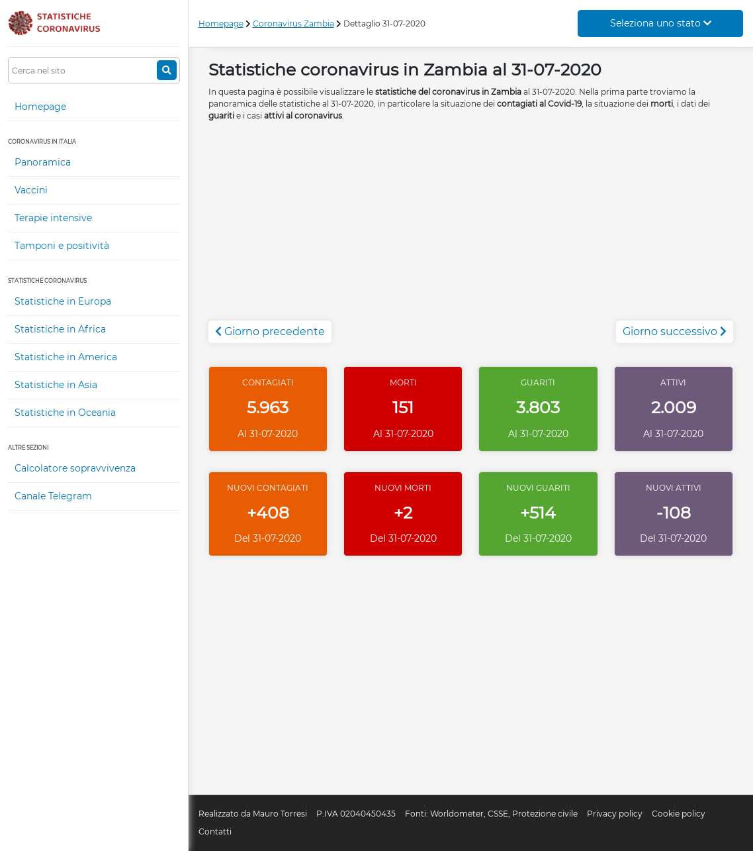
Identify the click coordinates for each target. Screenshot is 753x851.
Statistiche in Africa (60, 329)
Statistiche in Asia (56, 385)
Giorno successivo (675, 331)
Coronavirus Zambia (293, 23)
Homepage (40, 107)
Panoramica (43, 162)
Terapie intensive (53, 218)
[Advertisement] (471, 228)
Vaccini (31, 190)
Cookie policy (678, 814)
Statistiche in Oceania (65, 413)
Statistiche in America (66, 357)
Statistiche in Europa (63, 301)
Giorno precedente (270, 331)
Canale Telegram (53, 496)
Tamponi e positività (62, 246)
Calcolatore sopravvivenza (75, 468)
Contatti (215, 831)
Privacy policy (614, 814)
